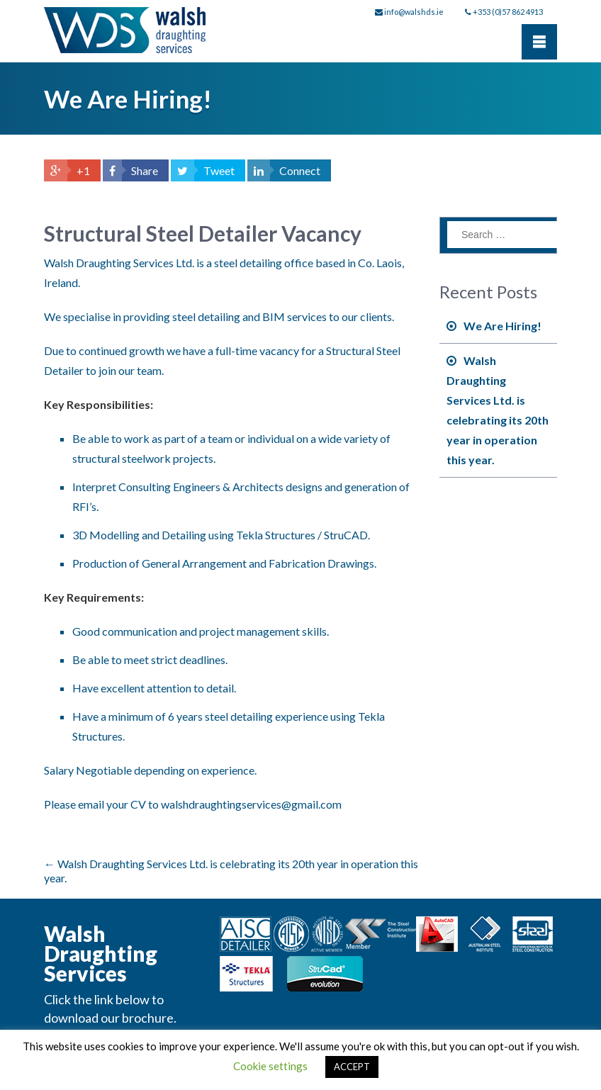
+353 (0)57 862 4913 (508, 11)
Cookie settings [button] (270, 1066)
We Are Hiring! (502, 325)
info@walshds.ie (414, 11)
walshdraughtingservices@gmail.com (251, 804)
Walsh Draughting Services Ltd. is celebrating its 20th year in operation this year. (497, 410)
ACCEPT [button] (352, 1066)
